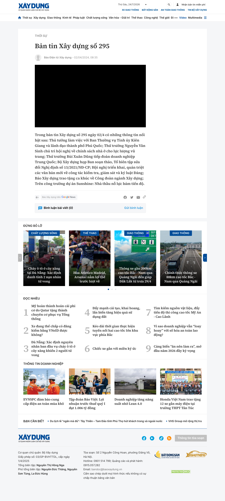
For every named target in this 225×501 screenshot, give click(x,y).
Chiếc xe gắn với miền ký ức (114, 348)
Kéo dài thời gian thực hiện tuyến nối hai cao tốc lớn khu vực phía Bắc (115, 330)
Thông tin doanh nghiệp (43, 364)
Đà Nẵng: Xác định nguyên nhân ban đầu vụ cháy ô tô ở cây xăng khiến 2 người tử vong (53, 348)
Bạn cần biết (33, 421)
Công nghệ (151, 17)
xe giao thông (130, 10)
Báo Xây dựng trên (59, 197)
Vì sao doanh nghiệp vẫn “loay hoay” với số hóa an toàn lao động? (177, 330)
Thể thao (137, 17)
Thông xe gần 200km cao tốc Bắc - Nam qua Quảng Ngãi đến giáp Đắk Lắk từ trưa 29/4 (135, 274)
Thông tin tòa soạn (191, 438)
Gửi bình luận (133, 208)
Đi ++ (174, 17)
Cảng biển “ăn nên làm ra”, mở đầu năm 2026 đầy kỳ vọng (177, 348)
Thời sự (27, 17)
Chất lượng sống (96, 17)
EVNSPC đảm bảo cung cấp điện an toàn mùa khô (43, 401)
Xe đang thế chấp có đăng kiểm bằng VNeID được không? (51, 330)
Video (183, 17)
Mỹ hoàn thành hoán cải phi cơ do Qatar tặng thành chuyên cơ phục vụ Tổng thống (53, 312)
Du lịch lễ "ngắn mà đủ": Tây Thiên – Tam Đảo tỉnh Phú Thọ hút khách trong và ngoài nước (106, 421)
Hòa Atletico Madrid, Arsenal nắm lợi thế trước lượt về (89, 277)
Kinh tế (67, 17)
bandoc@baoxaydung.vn (106, 469)
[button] (108, 289)
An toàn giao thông (173, 10)
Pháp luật (79, 17)
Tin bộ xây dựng (197, 10)
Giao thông (54, 17)
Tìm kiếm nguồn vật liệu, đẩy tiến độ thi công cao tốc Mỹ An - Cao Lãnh (177, 312)
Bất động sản (150, 10)
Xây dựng (40, 17)
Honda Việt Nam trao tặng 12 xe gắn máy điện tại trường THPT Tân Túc (180, 403)
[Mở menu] (205, 17)
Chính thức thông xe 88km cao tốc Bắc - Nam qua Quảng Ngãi (180, 277)
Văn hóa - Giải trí (119, 17)
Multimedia (195, 17)
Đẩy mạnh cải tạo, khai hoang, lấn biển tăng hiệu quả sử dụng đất (116, 312)
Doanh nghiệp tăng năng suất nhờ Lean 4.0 (133, 401)
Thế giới (164, 17)
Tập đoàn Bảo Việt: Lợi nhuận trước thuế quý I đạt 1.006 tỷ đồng (87, 403)
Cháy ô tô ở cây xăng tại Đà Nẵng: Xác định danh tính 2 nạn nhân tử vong (44, 274)
